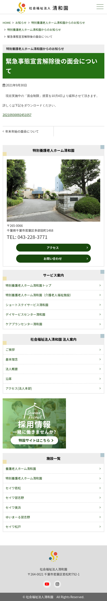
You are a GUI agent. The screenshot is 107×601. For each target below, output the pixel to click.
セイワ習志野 (15, 497)
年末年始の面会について (22, 131)
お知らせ (21, 23)
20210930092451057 (17, 115)
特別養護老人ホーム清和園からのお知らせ (58, 23)
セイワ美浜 (13, 507)
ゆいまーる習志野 (18, 517)
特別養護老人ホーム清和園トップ (29, 285)
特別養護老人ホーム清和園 (24, 478)
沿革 (9, 379)
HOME (7, 23)
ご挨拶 (10, 349)
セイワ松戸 (13, 526)
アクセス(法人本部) (19, 388)
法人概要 (12, 369)
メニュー (100, 6)
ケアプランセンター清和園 (24, 324)
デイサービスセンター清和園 (25, 314)
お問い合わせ (52, 258)
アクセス (53, 247)
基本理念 (12, 359)
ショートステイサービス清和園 (27, 305)
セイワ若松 (13, 488)
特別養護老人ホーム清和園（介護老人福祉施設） (39, 295)
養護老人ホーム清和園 (21, 468)
